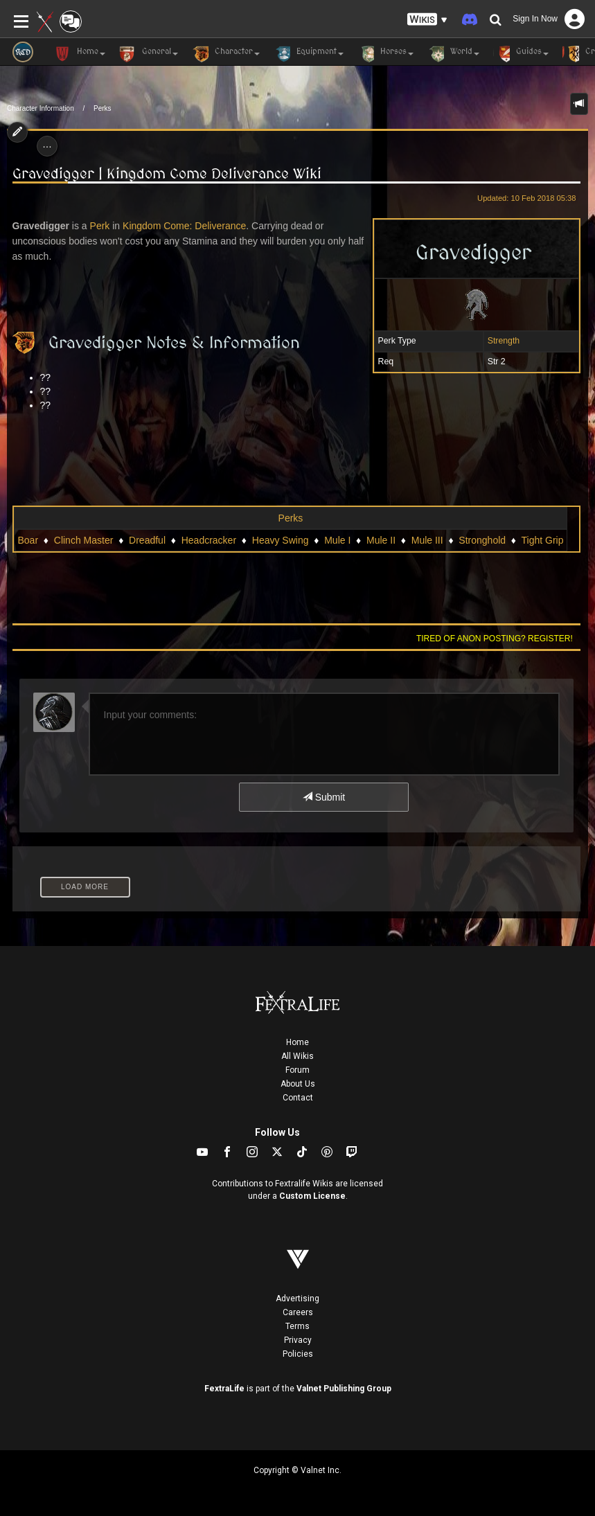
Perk (100, 225)
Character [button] (226, 54)
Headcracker (208, 540)
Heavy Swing (280, 540)
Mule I (337, 540)
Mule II (381, 540)
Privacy (298, 1340)
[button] (427, 20)
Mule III (427, 540)
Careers (298, 1312)
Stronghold (482, 540)
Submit (324, 797)
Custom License (312, 1196)
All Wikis (297, 1056)
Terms (297, 1326)
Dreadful (147, 540)
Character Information (40, 108)
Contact (298, 1098)
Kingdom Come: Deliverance (184, 225)
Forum (297, 1070)
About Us (298, 1084)
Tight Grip (543, 540)
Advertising (297, 1298)
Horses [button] (385, 54)
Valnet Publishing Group (343, 1388)
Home (297, 1042)
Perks (103, 108)
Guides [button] (521, 54)
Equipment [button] (309, 54)
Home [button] (79, 54)
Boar (28, 540)
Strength (504, 341)
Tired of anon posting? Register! (494, 638)
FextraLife (224, 1388)
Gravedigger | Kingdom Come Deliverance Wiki (166, 173)
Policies (298, 1354)
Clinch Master (84, 540)
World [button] (453, 54)
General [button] (148, 54)
